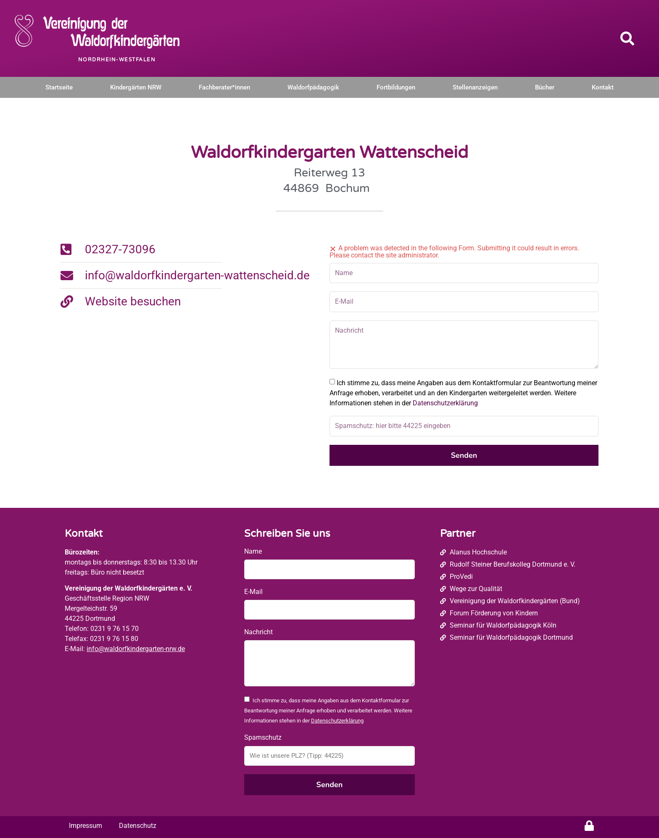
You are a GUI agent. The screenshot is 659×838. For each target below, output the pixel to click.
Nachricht (258, 632)
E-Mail (253, 592)
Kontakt (603, 87)
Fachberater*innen (224, 87)
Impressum (85, 826)
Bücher (544, 87)
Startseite (59, 87)
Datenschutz (137, 826)
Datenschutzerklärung (445, 403)
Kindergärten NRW (135, 87)
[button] (627, 38)
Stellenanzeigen (475, 87)
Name (253, 551)
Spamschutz (263, 737)
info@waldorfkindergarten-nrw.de (136, 649)
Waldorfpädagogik (313, 87)
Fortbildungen (396, 87)
